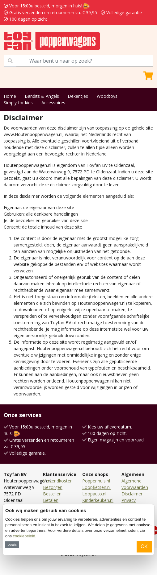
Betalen (50, 500)
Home (10, 96)
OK (144, 546)
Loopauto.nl (94, 494)
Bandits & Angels (42, 96)
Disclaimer (131, 494)
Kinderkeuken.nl (97, 500)
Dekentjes (78, 96)
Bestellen (52, 494)
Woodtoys (107, 96)
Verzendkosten (58, 481)
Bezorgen (52, 487)
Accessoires (53, 102)
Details (11, 544)
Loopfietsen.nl (96, 487)
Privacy (128, 500)
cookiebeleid (24, 536)
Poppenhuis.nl (96, 481)
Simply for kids (18, 102)
